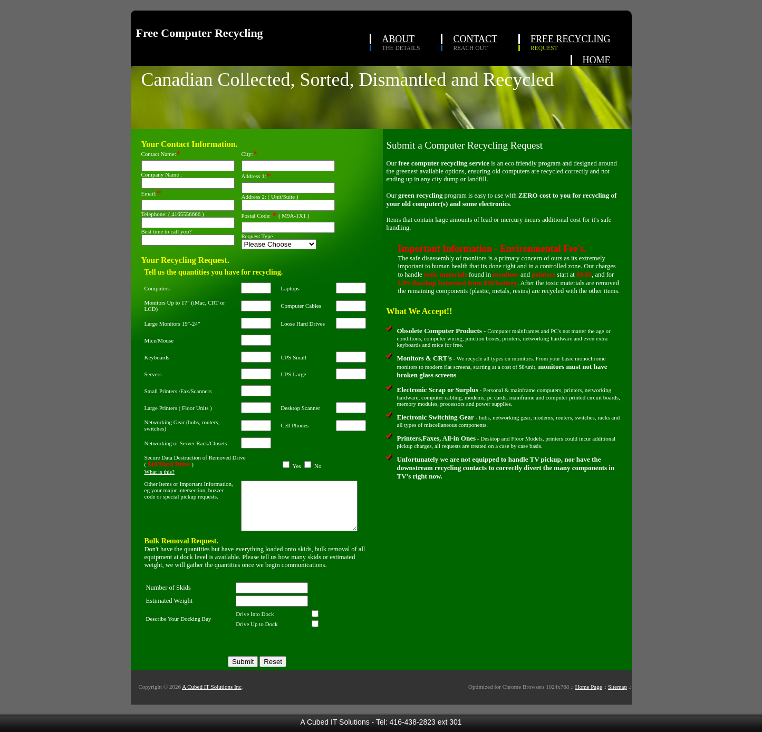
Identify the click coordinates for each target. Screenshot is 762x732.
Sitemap (617, 698)
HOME (597, 60)
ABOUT (398, 39)
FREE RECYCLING (570, 39)
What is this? (159, 473)
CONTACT (475, 39)
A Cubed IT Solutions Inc (212, 698)
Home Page (588, 698)
